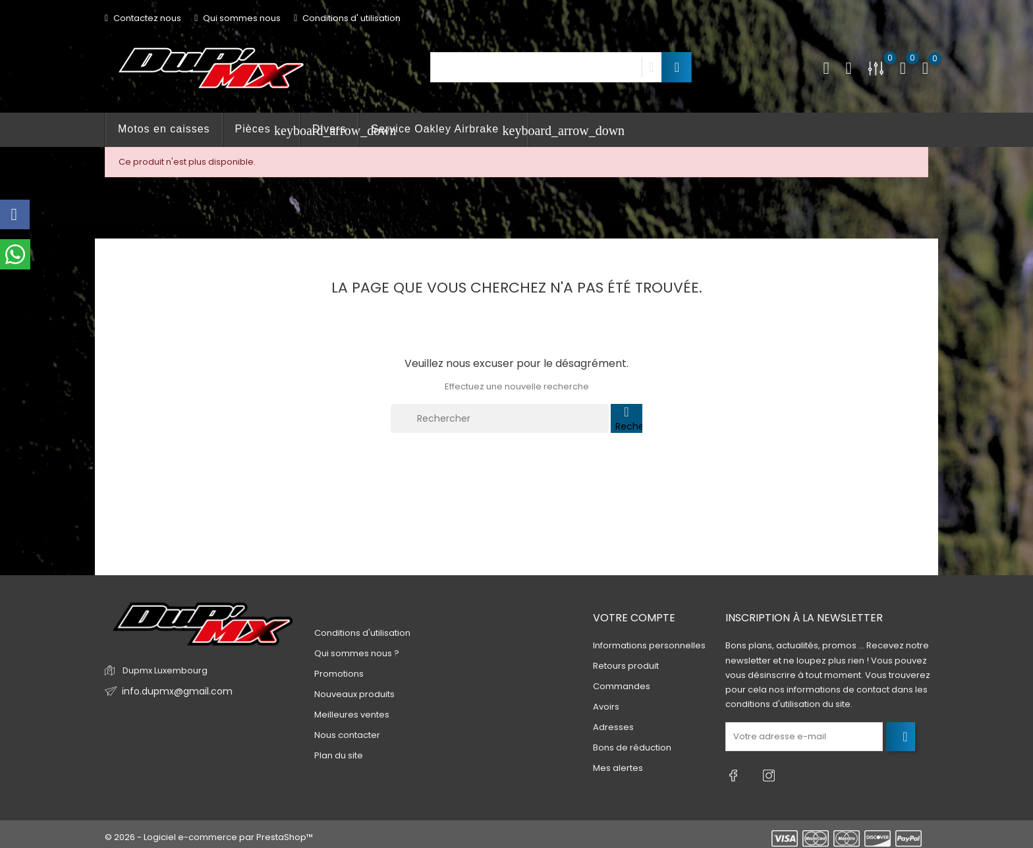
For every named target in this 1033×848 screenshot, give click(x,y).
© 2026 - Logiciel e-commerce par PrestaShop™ (209, 831)
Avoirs (606, 707)
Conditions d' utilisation (347, 18)
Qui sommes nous (237, 18)
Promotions (339, 673)
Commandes (621, 687)
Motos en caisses (164, 128)
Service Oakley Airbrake (449, 130)
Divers (329, 128)
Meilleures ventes (351, 714)
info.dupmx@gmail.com (173, 691)
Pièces (267, 130)
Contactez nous (143, 18)
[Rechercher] (500, 418)
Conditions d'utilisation (362, 633)
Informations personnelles (649, 646)
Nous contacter (347, 735)
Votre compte (634, 617)
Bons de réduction (632, 748)
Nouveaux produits (354, 694)
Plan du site (338, 755)
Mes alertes (618, 768)
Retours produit (626, 666)
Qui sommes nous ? (356, 653)
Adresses (613, 727)
